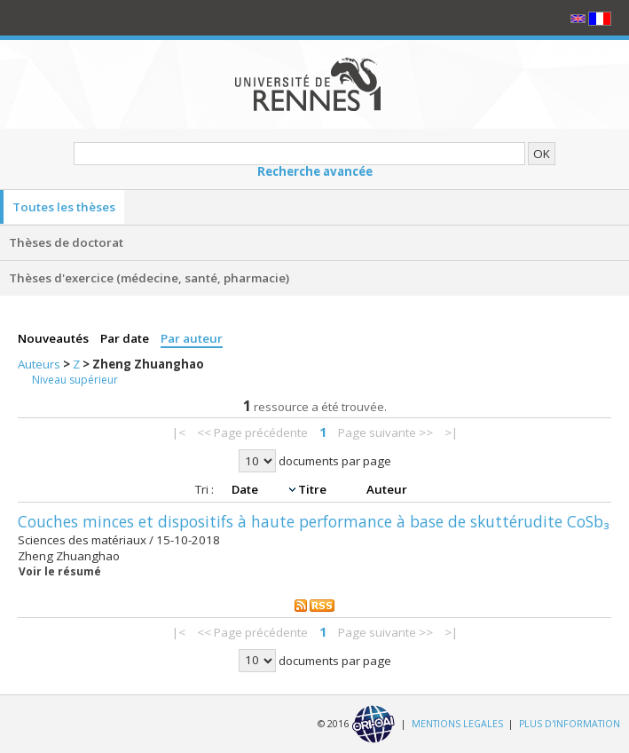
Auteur (386, 489)
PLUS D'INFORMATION (569, 723)
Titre (313, 489)
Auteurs (40, 364)
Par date (126, 338)
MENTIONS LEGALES (457, 723)
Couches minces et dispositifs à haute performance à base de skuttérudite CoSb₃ (313, 521)
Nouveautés (54, 338)
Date (246, 489)
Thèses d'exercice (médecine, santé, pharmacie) (149, 278)
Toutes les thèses (63, 207)
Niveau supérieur (75, 379)
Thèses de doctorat (66, 242)
